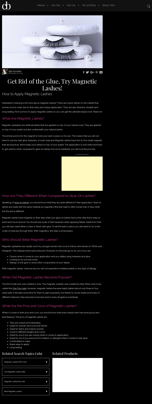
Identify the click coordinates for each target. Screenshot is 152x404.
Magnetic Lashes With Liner (15, 362)
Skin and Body (89, 5)
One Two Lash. (19, 288)
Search (148, 4)
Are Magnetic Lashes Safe (14, 372)
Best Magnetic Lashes (13, 391)
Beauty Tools (109, 5)
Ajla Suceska (14, 71)
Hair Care (55, 5)
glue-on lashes (21, 202)
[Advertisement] (82, 174)
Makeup (41, 5)
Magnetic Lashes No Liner (14, 381)
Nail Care (71, 5)
